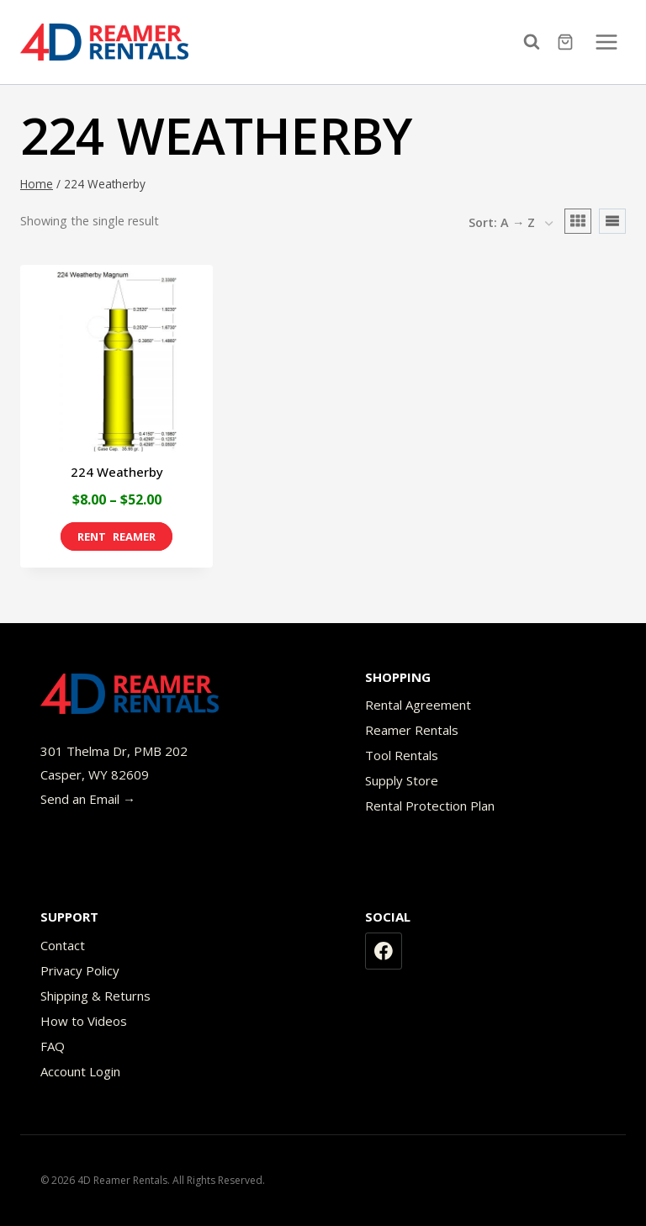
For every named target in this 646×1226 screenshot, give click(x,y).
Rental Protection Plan (430, 805)
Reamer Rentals (411, 729)
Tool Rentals (401, 755)
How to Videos (83, 1020)
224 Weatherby (117, 471)
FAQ (52, 1046)
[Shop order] (510, 223)
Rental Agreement (418, 704)
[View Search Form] (535, 42)
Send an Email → (87, 798)
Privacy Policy (79, 970)
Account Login (80, 1071)
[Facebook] (383, 951)
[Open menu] (606, 41)
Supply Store (401, 780)
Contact (62, 945)
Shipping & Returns (95, 995)
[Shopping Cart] (567, 42)
